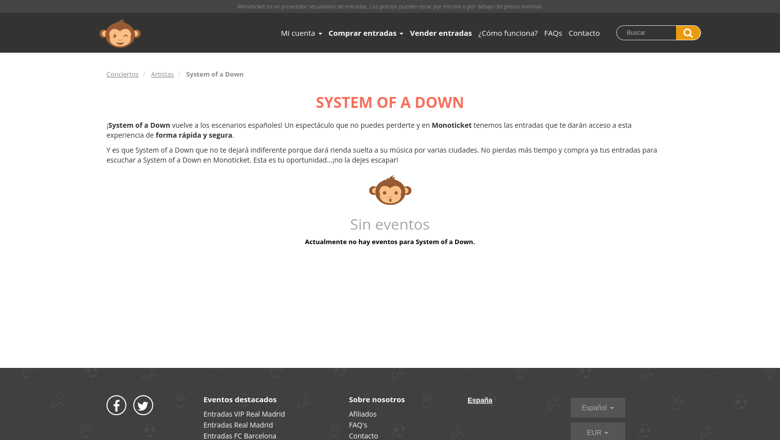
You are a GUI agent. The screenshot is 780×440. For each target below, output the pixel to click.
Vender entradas (441, 33)
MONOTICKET (120, 33)
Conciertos (122, 74)
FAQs (553, 33)
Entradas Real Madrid (238, 425)
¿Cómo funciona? (508, 33)
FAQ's (358, 425)
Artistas (162, 74)
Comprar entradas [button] (366, 33)
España (480, 400)
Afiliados (363, 414)
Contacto (584, 33)
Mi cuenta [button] (301, 33)
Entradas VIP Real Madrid (244, 414)
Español (597, 408)
